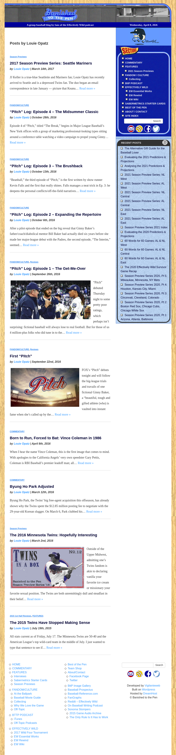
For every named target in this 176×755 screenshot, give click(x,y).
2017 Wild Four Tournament (31, 732)
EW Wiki (133, 99)
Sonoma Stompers (79, 709)
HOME (16, 664)
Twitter (73, 680)
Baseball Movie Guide (27, 697)
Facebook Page (79, 676)
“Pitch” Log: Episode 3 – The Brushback (46, 166)
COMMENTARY (17, 431)
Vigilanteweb (152, 685)
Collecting (135, 79)
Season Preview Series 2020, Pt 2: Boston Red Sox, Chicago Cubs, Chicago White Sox (144, 306)
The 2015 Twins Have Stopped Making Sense (50, 622)
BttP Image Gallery (79, 685)
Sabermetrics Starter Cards (30, 680)
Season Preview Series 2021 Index (146, 227)
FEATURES (37, 616)
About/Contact (76, 672)
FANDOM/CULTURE (19, 105)
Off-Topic (19, 709)
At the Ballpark (23, 693)
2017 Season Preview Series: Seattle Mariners (51, 63)
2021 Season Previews (141, 71)
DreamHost (150, 693)
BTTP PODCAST (22, 715)
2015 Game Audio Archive (85, 713)
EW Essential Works (140, 91)
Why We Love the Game (29, 705)
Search (157, 121)
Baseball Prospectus (80, 689)
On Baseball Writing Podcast (85, 705)
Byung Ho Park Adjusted (32, 486)
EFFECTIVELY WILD (25, 728)
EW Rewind (135, 95)
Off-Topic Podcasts (25, 722)
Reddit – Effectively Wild (82, 701)
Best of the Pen (77, 664)
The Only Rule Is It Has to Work (88, 717)
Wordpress (148, 689)
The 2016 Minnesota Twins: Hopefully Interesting (53, 535)
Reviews (34, 262)
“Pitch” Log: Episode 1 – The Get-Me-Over (48, 268)
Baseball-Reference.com (83, 693)
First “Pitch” (21, 356)
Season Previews (18, 57)
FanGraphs (74, 697)
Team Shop (75, 668)
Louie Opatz (22, 68)
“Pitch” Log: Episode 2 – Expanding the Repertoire (55, 214)
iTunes (18, 718)
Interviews (20, 676)
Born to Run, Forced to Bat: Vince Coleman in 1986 (55, 438)
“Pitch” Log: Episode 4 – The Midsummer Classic (54, 112)
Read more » (87, 88)
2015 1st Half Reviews (20, 616)
